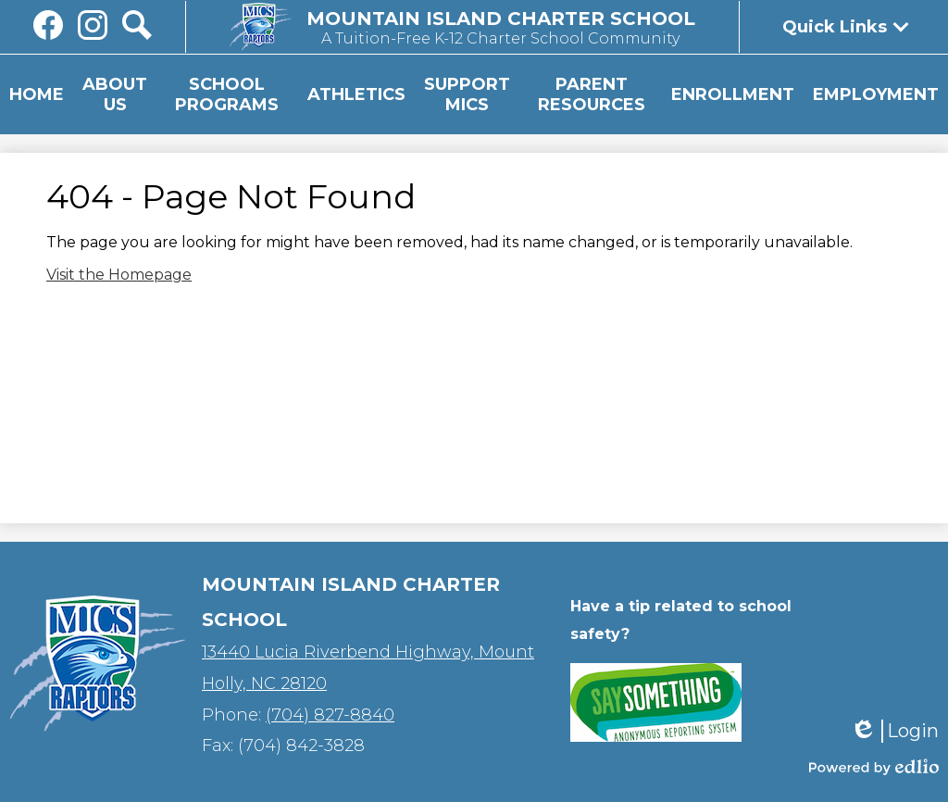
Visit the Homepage (119, 274)
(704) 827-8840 (330, 715)
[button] (114, 94)
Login (894, 731)
